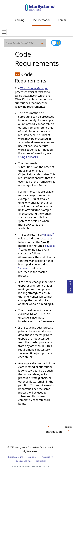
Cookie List (40, 461)
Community (65, 20)
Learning (19, 20)
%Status (48, 234)
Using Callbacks (28, 157)
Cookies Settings (23, 461)
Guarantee (33, 457)
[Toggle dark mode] (56, 43)
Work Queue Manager (34, 88)
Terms (20, 457)
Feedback (70, 286)
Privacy (11, 457)
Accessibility (47, 457)
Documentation (41, 20)
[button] (17, 74)
